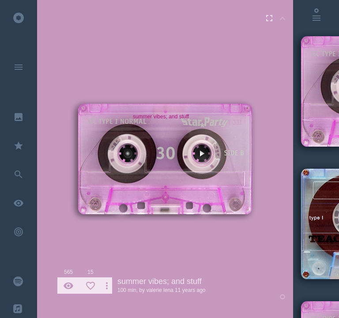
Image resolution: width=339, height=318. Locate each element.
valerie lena (159, 290)
